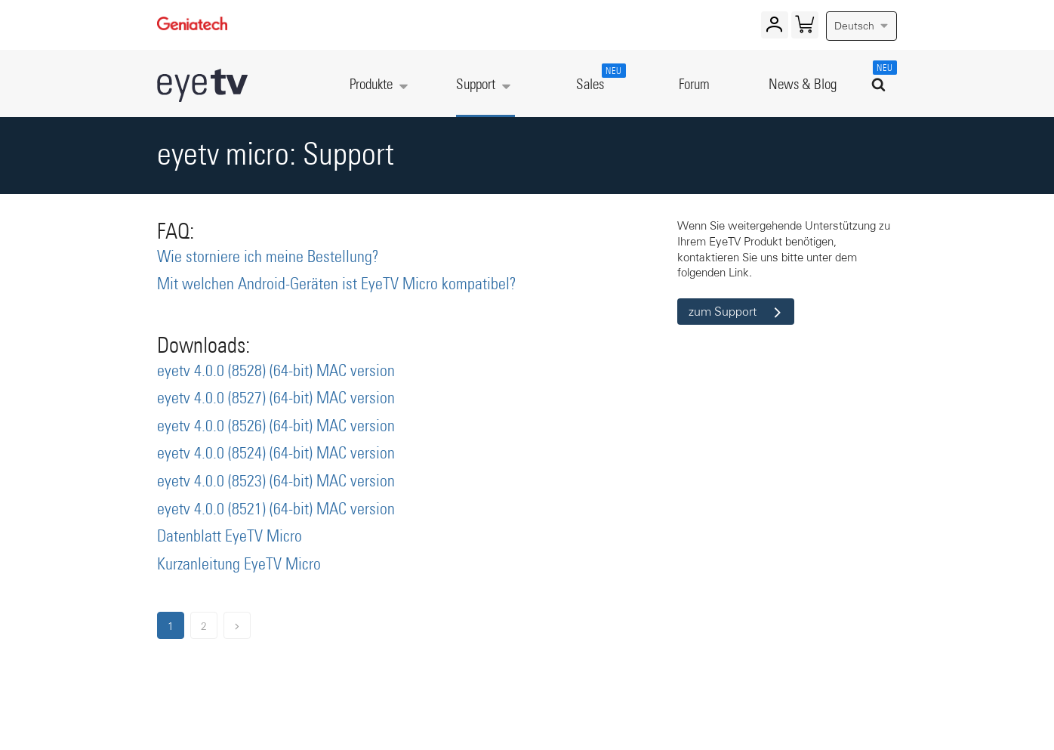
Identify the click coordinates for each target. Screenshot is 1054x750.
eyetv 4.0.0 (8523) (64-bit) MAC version (276, 482)
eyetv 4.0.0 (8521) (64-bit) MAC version (276, 510)
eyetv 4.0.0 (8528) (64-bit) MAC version (276, 371)
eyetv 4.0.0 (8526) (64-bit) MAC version (276, 426)
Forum (694, 85)
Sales (598, 77)
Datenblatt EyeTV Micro (229, 537)
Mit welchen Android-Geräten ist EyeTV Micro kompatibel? (336, 284)
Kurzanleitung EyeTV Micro (239, 565)
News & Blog (803, 85)
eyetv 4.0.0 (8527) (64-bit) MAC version (276, 398)
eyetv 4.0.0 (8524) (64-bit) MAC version (276, 454)
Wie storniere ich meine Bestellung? (268, 257)
